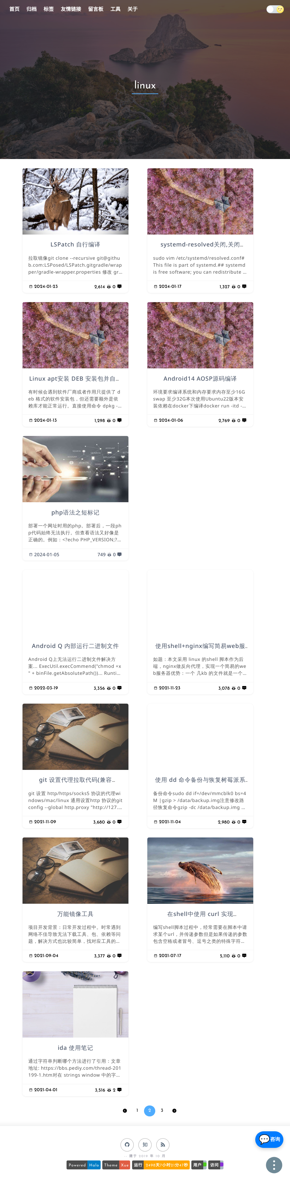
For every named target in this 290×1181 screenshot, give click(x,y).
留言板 (95, 9)
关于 (132, 9)
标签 (49, 9)
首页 (14, 9)
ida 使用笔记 (75, 1048)
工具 (115, 9)
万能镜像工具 (75, 914)
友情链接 (71, 9)
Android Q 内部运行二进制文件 (75, 646)
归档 (31, 9)
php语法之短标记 (75, 512)
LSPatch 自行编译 (76, 245)
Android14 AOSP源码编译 (200, 379)
